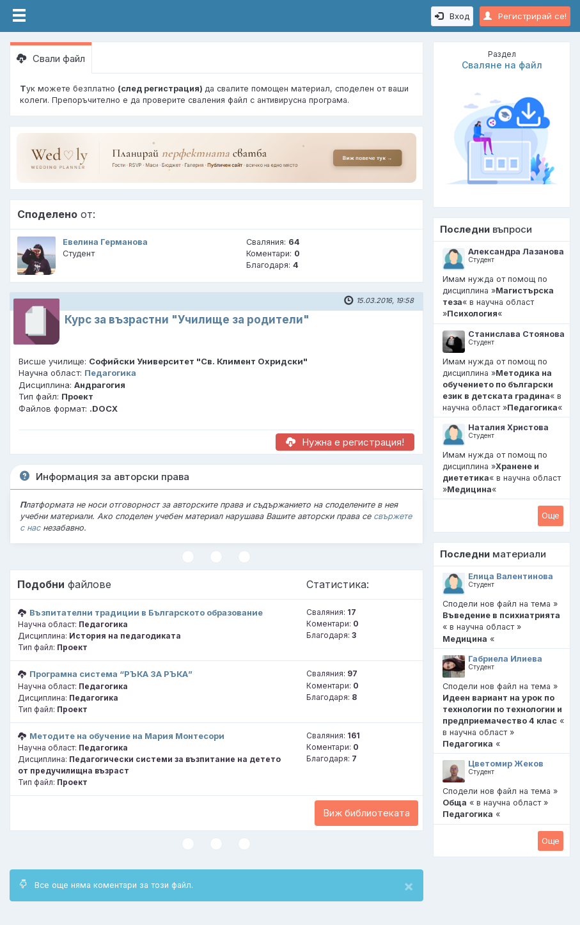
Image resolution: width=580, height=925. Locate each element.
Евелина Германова (105, 242)
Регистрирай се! (525, 16)
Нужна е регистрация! (345, 442)
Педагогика (110, 373)
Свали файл (51, 58)
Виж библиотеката (366, 813)
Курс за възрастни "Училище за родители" (187, 319)
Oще (551, 515)
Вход (452, 16)
